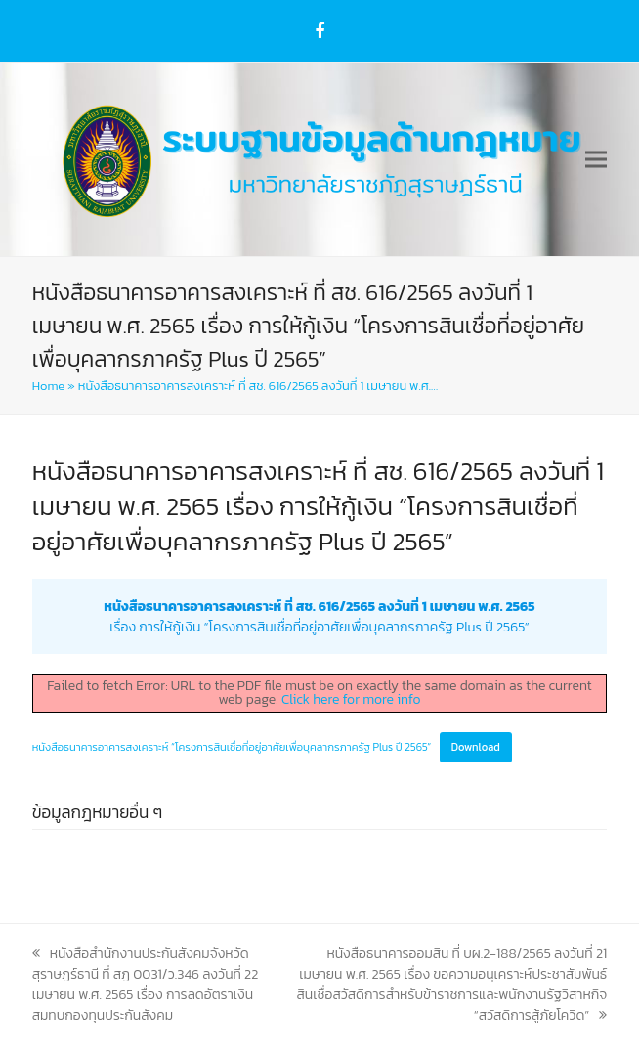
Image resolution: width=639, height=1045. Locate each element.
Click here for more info (351, 699)
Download (475, 747)
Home (48, 385)
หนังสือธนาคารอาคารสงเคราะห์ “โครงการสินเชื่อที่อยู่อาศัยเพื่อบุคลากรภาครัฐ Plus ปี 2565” (232, 747)
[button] (596, 160)
